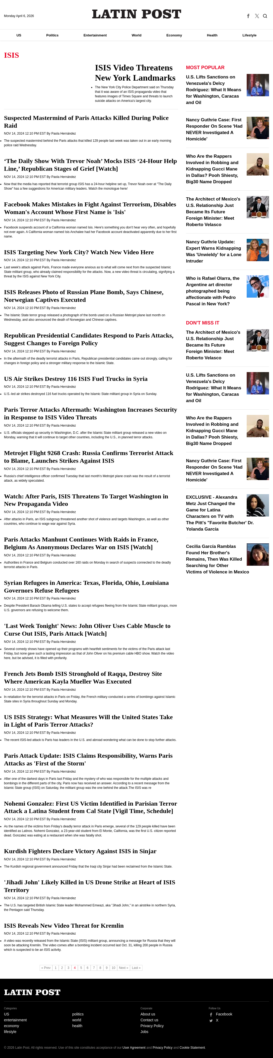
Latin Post (136, 14)
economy (11, 1026)
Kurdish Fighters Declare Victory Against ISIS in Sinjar (80, 851)
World (137, 35)
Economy (174, 35)
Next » (123, 968)
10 (113, 968)
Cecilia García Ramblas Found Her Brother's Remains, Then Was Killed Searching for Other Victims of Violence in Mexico (217, 559)
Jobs (145, 1032)
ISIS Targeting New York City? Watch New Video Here (79, 252)
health (77, 1026)
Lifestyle (249, 35)
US (18, 35)
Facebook (224, 1014)
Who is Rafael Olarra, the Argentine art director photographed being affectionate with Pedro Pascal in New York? (213, 291)
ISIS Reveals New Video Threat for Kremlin (64, 925)
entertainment (15, 1020)
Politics (52, 35)
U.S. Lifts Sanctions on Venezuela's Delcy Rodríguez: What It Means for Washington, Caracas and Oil (213, 89)
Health (212, 35)
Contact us (149, 1020)
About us (148, 1014)
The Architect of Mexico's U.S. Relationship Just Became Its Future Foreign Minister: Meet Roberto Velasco (213, 212)
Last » (136, 968)
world (76, 1020)
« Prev (46, 968)
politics (78, 1014)
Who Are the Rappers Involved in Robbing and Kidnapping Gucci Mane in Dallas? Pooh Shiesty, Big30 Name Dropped (212, 169)
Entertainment (95, 35)
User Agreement (134, 1047)
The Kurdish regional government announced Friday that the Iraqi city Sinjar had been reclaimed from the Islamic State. (88, 866)
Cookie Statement (192, 1047)
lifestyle (10, 1032)
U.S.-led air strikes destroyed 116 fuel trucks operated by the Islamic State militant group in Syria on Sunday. (80, 394)
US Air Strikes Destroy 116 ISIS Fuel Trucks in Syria (76, 378)
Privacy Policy (152, 1026)
